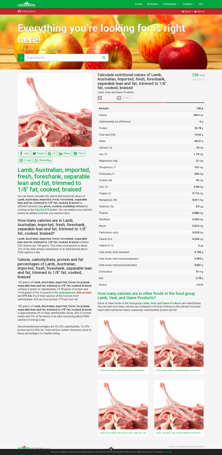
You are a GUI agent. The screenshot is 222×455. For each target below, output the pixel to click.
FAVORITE (124, 98)
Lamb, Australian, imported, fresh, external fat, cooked (126, 370)
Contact (188, 4)
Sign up (199, 11)
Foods (138, 4)
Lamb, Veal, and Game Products (116, 92)
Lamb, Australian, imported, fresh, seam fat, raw (123, 432)
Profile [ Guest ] (27, 11)
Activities (152, 4)
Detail (167, 452)
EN (201, 4)
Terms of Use (175, 446)
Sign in (187, 11)
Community (170, 4)
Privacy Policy (189, 446)
